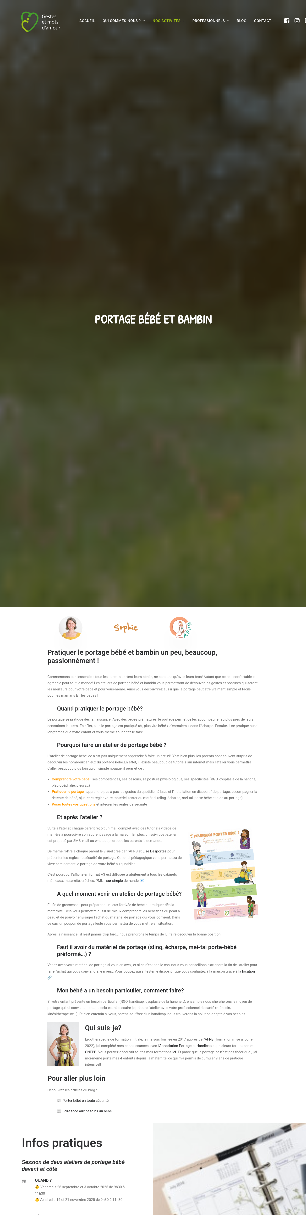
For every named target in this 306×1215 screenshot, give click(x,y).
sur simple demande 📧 (125, 359)
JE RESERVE (38, 875)
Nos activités (169, 21)
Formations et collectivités (107, 1163)
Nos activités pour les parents (109, 1155)
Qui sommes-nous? (99, 1147)
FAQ (163, 1147)
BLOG (241, 21)
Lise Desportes (154, 330)
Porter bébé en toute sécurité (83, 579)
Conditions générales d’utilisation (186, 1163)
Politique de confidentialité (181, 1180)
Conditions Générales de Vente (183, 1172)
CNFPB (90, 531)
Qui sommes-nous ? (124, 21)
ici (173, 531)
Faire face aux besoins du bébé (84, 590)
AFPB (209, 518)
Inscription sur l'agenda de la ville (61, 715)
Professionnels (210, 21)
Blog (89, 1172)
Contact (263, 21)
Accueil (87, 21)
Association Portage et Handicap (185, 524)
